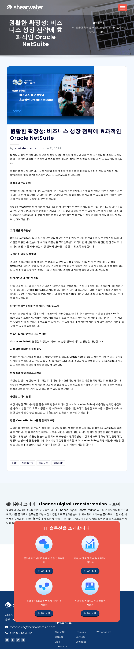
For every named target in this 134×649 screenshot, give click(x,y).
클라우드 (41, 435)
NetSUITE (26, 435)
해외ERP (54, 435)
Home (100, 22)
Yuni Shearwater (22, 148)
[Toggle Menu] (122, 9)
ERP (14, 435)
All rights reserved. (116, 643)
